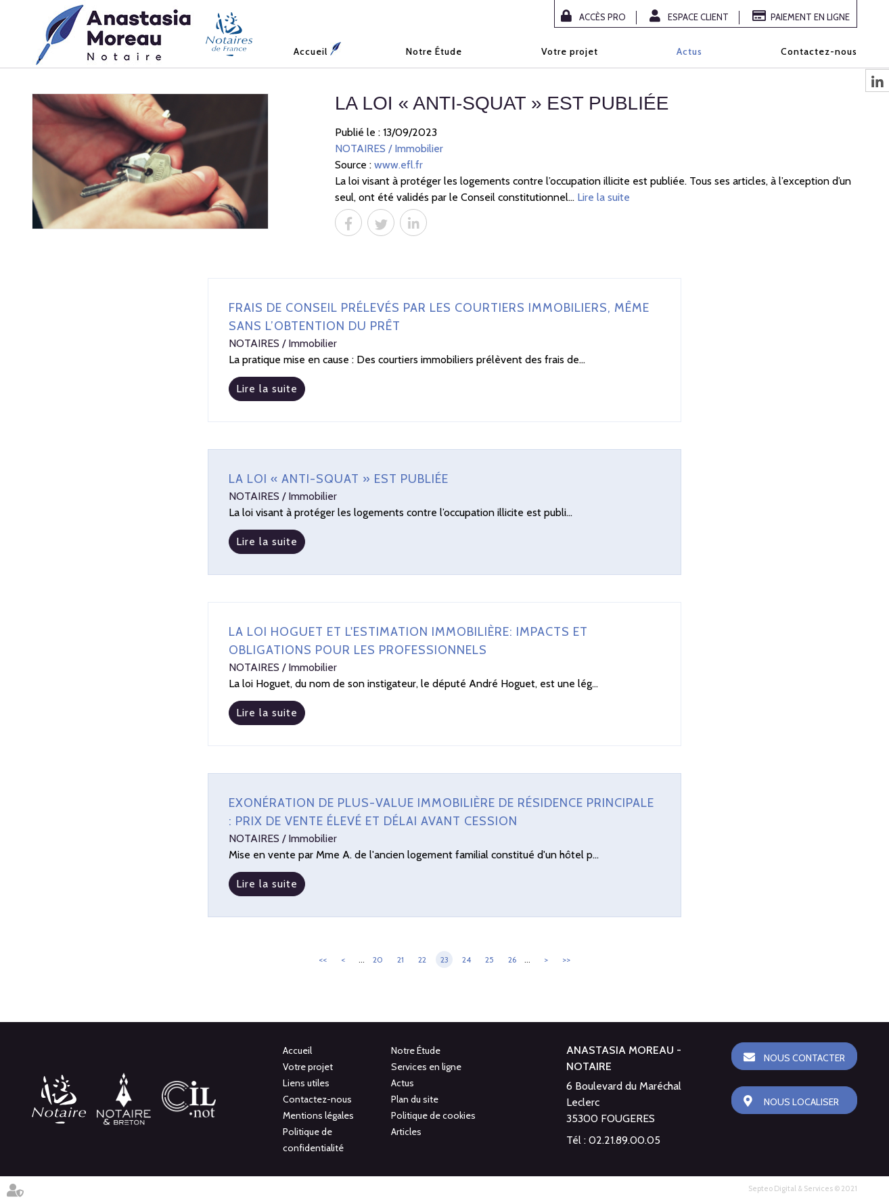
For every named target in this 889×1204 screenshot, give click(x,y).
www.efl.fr (398, 164)
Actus (689, 51)
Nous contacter (804, 1058)
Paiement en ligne (810, 16)
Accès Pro (602, 16)
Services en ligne (426, 1067)
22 (422, 959)
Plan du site (414, 1099)
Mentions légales (318, 1115)
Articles (406, 1132)
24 (466, 959)
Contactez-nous (819, 51)
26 (512, 959)
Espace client (698, 16)
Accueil (310, 51)
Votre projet (569, 51)
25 (489, 959)
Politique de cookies (433, 1115)
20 (378, 959)
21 (400, 959)
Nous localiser (801, 1102)
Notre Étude (434, 51)
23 (444, 959)
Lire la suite (603, 197)
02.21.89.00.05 (624, 1140)
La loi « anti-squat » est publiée (339, 478)
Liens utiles (306, 1083)
